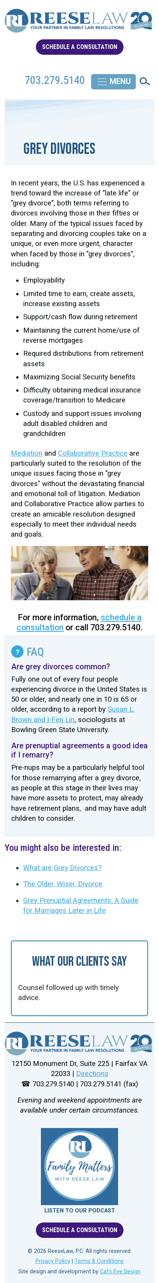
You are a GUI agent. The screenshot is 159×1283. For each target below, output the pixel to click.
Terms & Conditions (98, 1261)
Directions (92, 1073)
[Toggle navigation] (113, 81)
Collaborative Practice (92, 453)
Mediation (26, 453)
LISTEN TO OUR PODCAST (79, 1210)
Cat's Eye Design (120, 1271)
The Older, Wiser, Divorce (62, 884)
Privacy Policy (53, 1261)
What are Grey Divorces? (62, 868)
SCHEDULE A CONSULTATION (79, 47)
